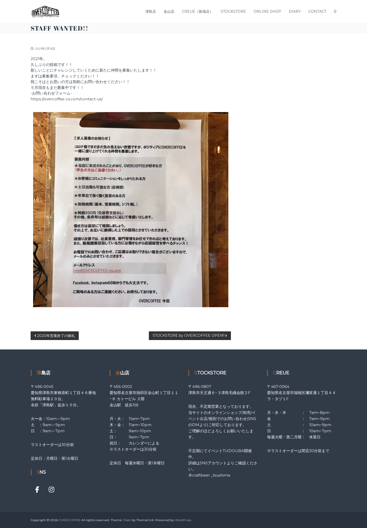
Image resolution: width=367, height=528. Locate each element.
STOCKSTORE (233, 11)
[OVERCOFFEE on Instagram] (51, 489)
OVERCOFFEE (70, 520)
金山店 (169, 11)
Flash (127, 520)
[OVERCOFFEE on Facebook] (37, 489)
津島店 (150, 11)
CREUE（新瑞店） (197, 11)
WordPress (183, 520)
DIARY (295, 11)
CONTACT (317, 11)
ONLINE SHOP (267, 11)
